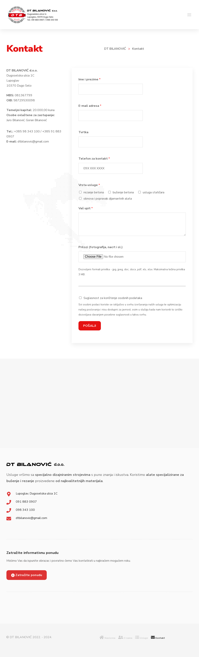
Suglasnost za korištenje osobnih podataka (113, 298)
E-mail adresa (89, 106)
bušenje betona (123, 192)
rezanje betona (94, 192)
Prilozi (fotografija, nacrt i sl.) (100, 247)
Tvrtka (83, 132)
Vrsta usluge (89, 185)
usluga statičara (153, 192)
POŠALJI (89, 326)
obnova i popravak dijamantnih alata (108, 198)
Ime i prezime (89, 79)
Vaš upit (85, 208)
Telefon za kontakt (94, 158)
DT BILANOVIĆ (115, 49)
